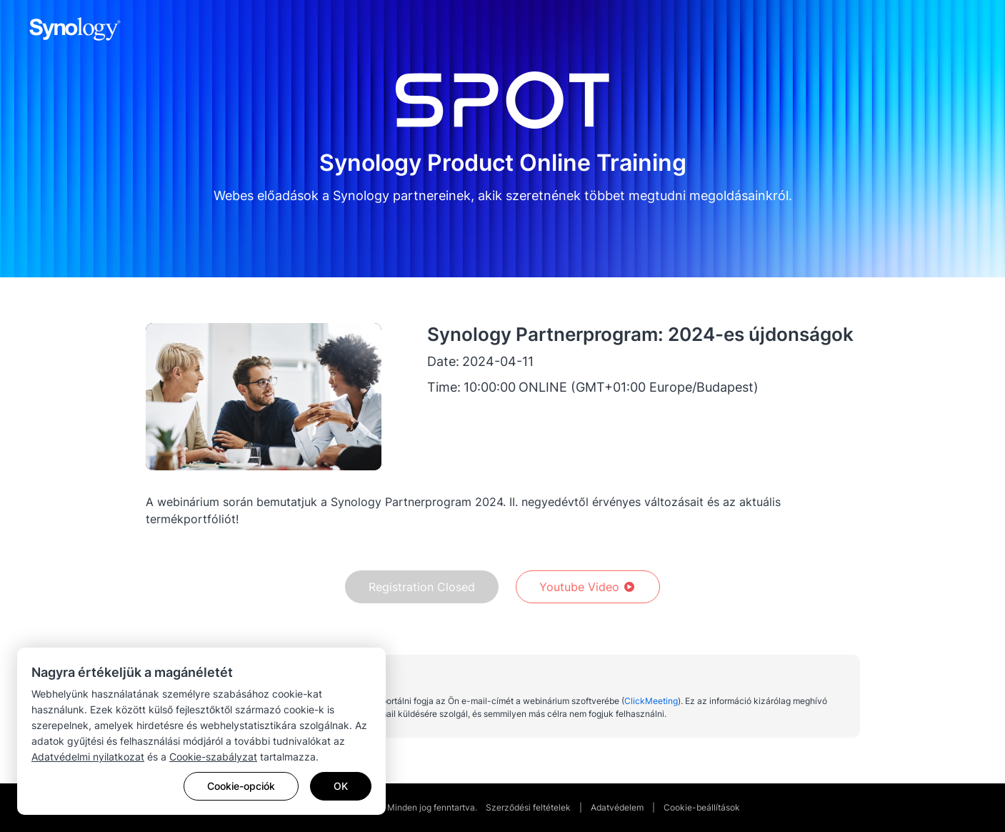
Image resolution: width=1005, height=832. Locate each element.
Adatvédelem (617, 807)
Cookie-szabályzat (213, 757)
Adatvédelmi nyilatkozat (87, 757)
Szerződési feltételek (528, 807)
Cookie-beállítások (702, 807)
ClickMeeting (651, 700)
